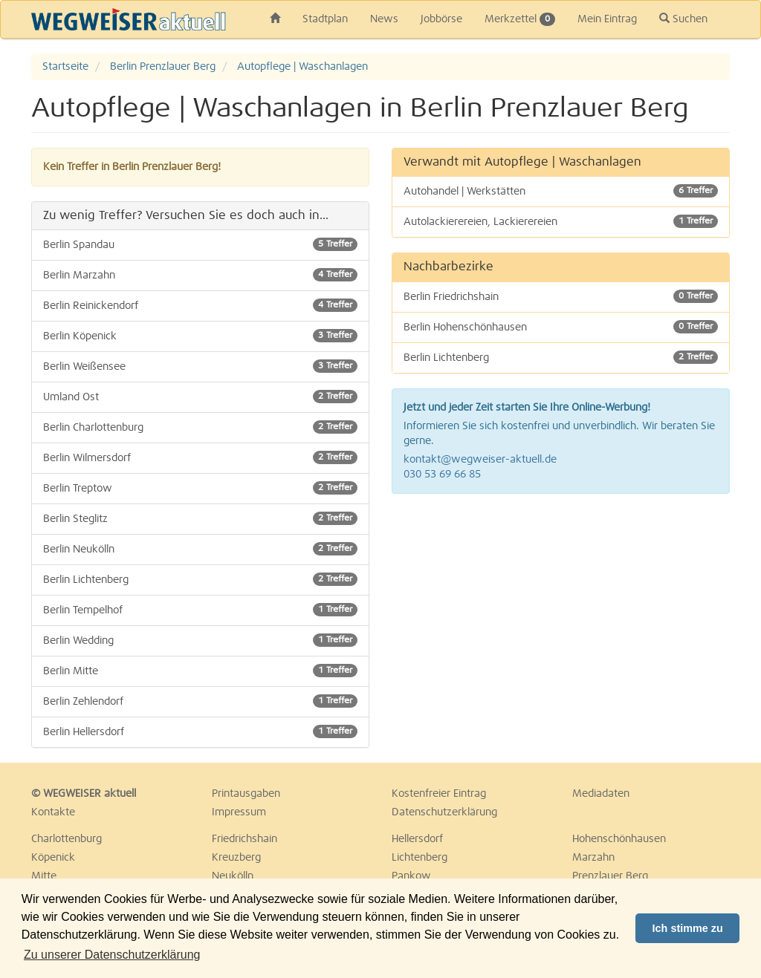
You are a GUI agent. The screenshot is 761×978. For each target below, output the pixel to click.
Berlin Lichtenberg (200, 579)
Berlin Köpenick (200, 335)
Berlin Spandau (200, 244)
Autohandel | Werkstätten (561, 191)
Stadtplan (325, 19)
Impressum (239, 812)
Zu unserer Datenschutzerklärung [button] (112, 954)
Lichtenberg (419, 858)
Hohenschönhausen (619, 839)
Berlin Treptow (200, 488)
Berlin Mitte (200, 670)
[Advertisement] (561, 613)
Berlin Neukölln (200, 548)
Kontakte (53, 812)
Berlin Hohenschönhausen (561, 326)
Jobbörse (441, 19)
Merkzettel (520, 19)
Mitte (43, 876)
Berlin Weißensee (200, 366)
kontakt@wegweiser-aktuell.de (480, 459)
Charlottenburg (66, 839)
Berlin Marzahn (200, 274)
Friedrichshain (244, 839)
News (384, 19)
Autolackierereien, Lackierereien (561, 221)
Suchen (683, 19)
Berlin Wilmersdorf (200, 457)
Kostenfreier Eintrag (439, 794)
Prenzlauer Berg (610, 876)
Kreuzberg (236, 858)
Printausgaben (246, 794)
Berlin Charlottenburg (200, 427)
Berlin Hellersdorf (200, 731)
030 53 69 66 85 (442, 474)
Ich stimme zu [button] (687, 928)
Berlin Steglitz (200, 518)
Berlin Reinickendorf (200, 305)
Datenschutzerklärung (444, 812)
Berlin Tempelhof (200, 609)
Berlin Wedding (200, 640)
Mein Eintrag (607, 19)
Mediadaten (600, 794)
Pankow (411, 876)
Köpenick (53, 858)
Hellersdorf (417, 839)
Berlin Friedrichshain (561, 296)
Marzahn (593, 858)
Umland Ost (200, 396)
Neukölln (232, 876)
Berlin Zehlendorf (200, 701)
